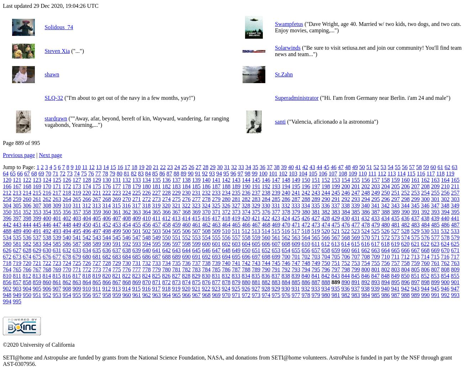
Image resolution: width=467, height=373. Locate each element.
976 (286, 295)
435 (395, 218)
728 (106, 263)
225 (136, 193)
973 (256, 295)
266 (87, 199)
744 (266, 263)
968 (206, 295)
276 (186, 199)
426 (305, 218)
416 (206, 218)
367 (176, 212)
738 (206, 263)
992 (445, 295)
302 (445, 199)
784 (206, 269)
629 (37, 250)
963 (156, 295)
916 (146, 289)
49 (355, 167)
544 (106, 237)
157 (375, 180)
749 (316, 263)
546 (126, 237)
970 (226, 295)
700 (286, 257)
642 (166, 250)
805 (415, 269)
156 (365, 180)
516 (285, 231)
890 (345, 282)
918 (166, 289)
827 (176, 276)
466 (246, 225)
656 (306, 250)
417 (216, 218)
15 (113, 167)
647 (216, 250)
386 (365, 212)
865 (96, 282)
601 (216, 244)
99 (255, 174)
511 (236, 231)
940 (385, 289)
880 (246, 282)
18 (134, 167)
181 (156, 186)
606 (266, 244)
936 (345, 289)
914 (126, 289)
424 (285, 218)
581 (17, 244)
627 (17, 250)
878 (226, 282)
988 (405, 295)
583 (37, 244)
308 (47, 205)
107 (333, 174)
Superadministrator (297, 98)
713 (415, 257)
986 (385, 295)
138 (186, 180)
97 (240, 174)
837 (275, 276)
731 (136, 263)
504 (166, 231)
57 (412, 167)
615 (355, 244)
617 (375, 244)
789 (256, 269)
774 (106, 269)
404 (87, 218)
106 (323, 174)
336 (325, 205)
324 (206, 205)
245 (335, 193)
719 (17, 263)
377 (276, 212)
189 (236, 186)
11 (84, 167)
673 (17, 257)
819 (96, 276)
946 (445, 289)
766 (27, 269)
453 (116, 225)
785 (216, 269)
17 (127, 167)
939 (375, 289)
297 (395, 199)
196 (306, 186)
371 (216, 212)
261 (37, 199)
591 (116, 244)
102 (283, 174)
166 (7, 186)
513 (255, 231)
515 (275, 231)
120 (7, 180)
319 (156, 205)
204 (385, 186)
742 (246, 263)
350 (7, 212)
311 (77, 205)
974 (266, 295)
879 (236, 282)
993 (455, 295)
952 (47, 295)
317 (136, 205)
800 (365, 269)
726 (87, 263)
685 (136, 257)
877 (216, 282)
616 (365, 244)
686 (146, 257)
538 (47, 237)
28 (205, 167)
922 (206, 289)
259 (17, 199)
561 (276, 237)
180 (146, 186)
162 (425, 180)
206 (405, 186)
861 (57, 282)
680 (87, 257)
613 (335, 244)
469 (276, 225)
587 (77, 244)
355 (57, 212)
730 (126, 263)
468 (266, 225)
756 (385, 263)
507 (196, 231)
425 (295, 218)
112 (382, 174)
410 (146, 218)
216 (47, 193)
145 (256, 180)
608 (286, 244)
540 (67, 237)
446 (47, 225)
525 (375, 231)
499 (116, 231)
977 (296, 295)
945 (435, 289)
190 (246, 186)
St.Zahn (284, 74)
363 (136, 212)
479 (375, 225)
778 (146, 269)
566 (326, 237)
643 (176, 250)
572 (385, 237)
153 (335, 180)
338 (345, 205)
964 (166, 295)
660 (345, 250)
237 (256, 193)
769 (57, 269)
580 (7, 244)
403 (77, 218)
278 (206, 199)
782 (186, 269)
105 (313, 174)
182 (166, 186)
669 (435, 250)
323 (196, 205)
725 (77, 263)
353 (37, 212)
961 (136, 295)
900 (445, 282)
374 (246, 212)
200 (345, 186)
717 (455, 257)
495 (77, 231)
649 (236, 250)
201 (355, 186)
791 (276, 269)
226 (146, 193)
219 (77, 193)
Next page (50, 155)
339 (355, 205)
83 (141, 174)
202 (365, 186)
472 (306, 225)
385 (355, 212)
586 (67, 244)
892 (365, 282)
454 (126, 225)
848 (385, 276)
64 (6, 174)
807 (435, 269)
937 (355, 289)
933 (315, 289)
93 (212, 174)
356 (67, 212)
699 (276, 257)
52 (376, 167)
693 (216, 257)
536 (27, 237)
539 (57, 237)
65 (13, 174)
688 (166, 257)
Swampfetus (289, 24)
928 (265, 289)
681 (96, 257)
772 (87, 269)
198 (326, 186)
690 (186, 257)
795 (316, 269)
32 (234, 167)
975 (276, 295)
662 (365, 250)
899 (435, 282)
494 (67, 231)
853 (435, 276)
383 (335, 212)
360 (106, 212)
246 (345, 193)
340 (365, 205)
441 (455, 218)
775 (116, 269)
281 (236, 199)
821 (116, 276)
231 (196, 193)
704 (326, 257)
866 (106, 282)
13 (99, 167)
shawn (52, 74)
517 (295, 231)
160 (405, 180)
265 (77, 199)
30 (220, 167)
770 (67, 269)
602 (226, 244)
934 (325, 289)
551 (176, 237)
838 (285, 276)
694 (226, 257)
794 (306, 269)
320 (166, 205)
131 (116, 180)
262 (47, 199)
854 (445, 276)
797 (335, 269)
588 (87, 244)
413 (176, 218)
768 (47, 269)
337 (335, 205)
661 (355, 250)
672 (7, 257)
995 (17, 301)
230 (186, 193)
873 (176, 282)
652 (266, 250)
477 (355, 225)
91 (198, 174)
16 (120, 167)
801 (375, 269)
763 (455, 263)
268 (106, 199)
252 (405, 193)
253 (415, 193)
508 (206, 231)
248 (365, 193)
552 (186, 237)
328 (246, 205)
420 (246, 218)
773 (96, 269)
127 (77, 180)
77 (98, 174)
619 (395, 244)
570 (365, 237)
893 (375, 282)
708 (365, 257)
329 (255, 205)
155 (355, 180)
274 (166, 199)
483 (415, 225)
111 (372, 174)
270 (126, 199)
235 (236, 193)
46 (333, 167)
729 (116, 263)
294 (365, 199)
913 (116, 289)
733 (156, 263)
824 (146, 276)
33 (241, 167)
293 (355, 199)
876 (206, 282)
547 (136, 237)
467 (256, 225)
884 (286, 282)
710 (385, 257)
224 (126, 193)
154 (345, 180)
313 (96, 205)
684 (126, 257)
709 (375, 257)
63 (454, 167)
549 (156, 237)
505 (176, 231)
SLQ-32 (54, 98)
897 (415, 282)
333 (295, 205)
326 (226, 205)
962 (146, 295)
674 (27, 257)
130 (106, 180)
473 (316, 225)
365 (156, 212)
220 (87, 193)
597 (176, 244)
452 (106, 225)
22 (163, 167)
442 (7, 225)
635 (96, 250)
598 (186, 244)
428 (325, 218)
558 (246, 237)
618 (385, 244)
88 (176, 174)
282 (246, 199)
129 (96, 180)
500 (126, 231)
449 (77, 225)
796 (326, 269)
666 (405, 250)
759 (415, 263)
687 (156, 257)
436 (405, 218)
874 (186, 282)
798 (345, 269)
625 (455, 244)
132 (126, 180)
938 (365, 289)
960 (126, 295)
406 (106, 218)
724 (67, 263)
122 (27, 180)
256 (445, 193)
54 (390, 167)
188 (226, 186)
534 (7, 237)
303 (455, 199)
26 (191, 167)
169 (37, 186)
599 (196, 244)
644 (186, 250)
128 (87, 180)
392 (425, 212)
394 (445, 212)
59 (426, 167)
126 (67, 180)
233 (216, 193)
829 (196, 276)
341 (375, 205)
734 (166, 263)
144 (246, 180)
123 (37, 180)
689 (176, 257)
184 (186, 186)
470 (286, 225)
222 (106, 193)
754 (365, 263)
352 (27, 212)
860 (47, 282)
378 (286, 212)
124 (47, 180)
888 (326, 282)
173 (77, 186)
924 (226, 289)
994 (7, 301)
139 (196, 180)
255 (435, 193)
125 (57, 180)
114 (401, 174)
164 (445, 180)
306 (27, 205)
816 (66, 276)
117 (430, 174)
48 (348, 167)
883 (276, 282)
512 (246, 231)
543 (96, 237)
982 (345, 295)
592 (126, 244)
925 (236, 289)
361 (116, 212)
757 (395, 263)
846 (365, 276)
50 (362, 167)
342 (385, 205)
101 (273, 174)
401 (57, 218)
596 (166, 244)
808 (445, 269)
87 (169, 174)
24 (177, 167)
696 (246, 257)
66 (20, 174)
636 (106, 250)
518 (305, 231)
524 (365, 231)
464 (226, 225)
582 (27, 244)
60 (433, 167)
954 (67, 295)
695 (236, 257)
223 (116, 193)
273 (156, 199)
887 (316, 282)
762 (445, 263)
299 (415, 199)
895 (395, 282)
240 (286, 193)
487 (455, 225)
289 (316, 199)
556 (226, 237)
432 (365, 218)
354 (47, 212)
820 (106, 276)
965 (176, 295)
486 (445, 225)
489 (17, 231)
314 (106, 205)
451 (96, 225)
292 (345, 199)
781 (176, 269)
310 (67, 205)
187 (216, 186)
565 (316, 237)
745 (276, 263)
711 (395, 257)
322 (186, 205)
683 (116, 257)
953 (57, 295)
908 (67, 289)
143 (236, 180)
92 (205, 174)
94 (219, 174)
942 (405, 289)
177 (116, 186)
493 (57, 231)
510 (226, 231)
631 (57, 250)
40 (291, 167)
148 (286, 180)
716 (445, 257)
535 (17, 237)
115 (411, 174)
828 (186, 276)
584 (47, 244)
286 (286, 199)
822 (126, 276)
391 (415, 212)
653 (276, 250)
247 (355, 193)
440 (445, 218)
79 (112, 174)
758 (405, 263)
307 (37, 205)
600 (206, 244)
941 (395, 289)
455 (136, 225)
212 (7, 193)
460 (186, 225)
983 (355, 295)
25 (184, 167)
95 (226, 174)
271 (136, 199)
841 (315, 276)
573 (395, 237)
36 (262, 167)
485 (435, 225)
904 (27, 289)
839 (295, 276)
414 (186, 218)
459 (176, 225)
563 (296, 237)
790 (266, 269)
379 (296, 212)
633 (77, 250)
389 (395, 212)
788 (246, 269)
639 (136, 250)
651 (256, 250)
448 (67, 225)
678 (67, 257)
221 (96, 193)
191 (256, 186)
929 (275, 289)
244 (326, 193)
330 (265, 205)
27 (198, 167)
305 (17, 205)
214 (27, 193)
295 (375, 199)
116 (421, 174)
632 (67, 250)
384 (345, 212)
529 (415, 231)
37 (269, 167)
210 (445, 186)
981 (335, 295)
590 (106, 244)
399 (37, 218)
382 (326, 212)
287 (296, 199)
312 (86, 205)
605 (256, 244)
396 (7, 218)
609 (296, 244)
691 (196, 257)
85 (155, 174)
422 (265, 218)
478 (365, 225)
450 (87, 225)
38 (277, 167)
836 (265, 276)
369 (196, 212)
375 (256, 212)
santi (280, 122)
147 (276, 180)
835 (255, 276)
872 (166, 282)
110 (363, 174)
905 (37, 289)
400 (47, 218)
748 (306, 263)
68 (34, 174)
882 (266, 282)
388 (385, 212)
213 (17, 193)
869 (136, 282)
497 (96, 231)
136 (166, 180)
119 (450, 174)
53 (383, 167)
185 (196, 186)
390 (405, 212)
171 (57, 186)
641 (156, 250)
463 (216, 225)
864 (87, 282)
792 (286, 269)
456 (146, 225)
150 (306, 180)
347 (435, 205)
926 (246, 289)
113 (392, 174)
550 (166, 237)
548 (146, 237)
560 (266, 237)
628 (27, 250)
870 (146, 282)
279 (216, 199)
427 (315, 218)
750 (326, 263)
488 (7, 231)
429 (335, 218)
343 (395, 205)
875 (196, 282)
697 (256, 257)
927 (255, 289)
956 (87, 295)
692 (206, 257)
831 (216, 276)
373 (236, 212)
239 (276, 193)
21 (156, 167)
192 (266, 186)
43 (312, 167)
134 (146, 180)
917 (156, 289)
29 (213, 167)
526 (385, 231)
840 (305, 276)
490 (27, 231)
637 (116, 250)
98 (247, 174)
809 (455, 269)
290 (326, 199)
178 (126, 186)
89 (183, 174)
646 (206, 250)
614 (345, 244)
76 (91, 174)
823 (136, 276)
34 (248, 167)
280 (226, 199)
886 (306, 282)
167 (17, 186)
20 (149, 167)
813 (36, 276)
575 (415, 237)
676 (47, 257)
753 (355, 263)
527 (395, 231)
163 (435, 180)
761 (435, 263)
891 (355, 282)
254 (425, 193)
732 (146, 263)
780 (166, 269)
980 (326, 295)
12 (92, 167)
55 (397, 167)
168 (27, 186)
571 (375, 237)
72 (62, 174)
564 (306, 237)
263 (57, 199)
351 (17, 212)
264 (67, 199)
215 (37, 193)
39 (284, 167)
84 (148, 174)
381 (316, 212)
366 (166, 212)
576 (425, 237)
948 (7, 295)
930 (285, 289)
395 (455, 212)
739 (216, 263)
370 (206, 212)
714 (425, 257)
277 (196, 199)
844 (345, 276)
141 (216, 180)
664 (385, 250)
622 (425, 244)
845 (355, 276)
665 (395, 250)
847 (375, 276)
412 (166, 218)
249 (375, 193)
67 (27, 174)
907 (57, 289)
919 (176, 289)
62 (447, 167)
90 (190, 174)
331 (275, 205)
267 (96, 199)
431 (355, 218)
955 (77, 295)
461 (196, 225)
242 (306, 193)
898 (425, 282)
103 (293, 174)
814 (46, 276)
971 (236, 295)
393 (435, 212)
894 (385, 282)
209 (435, 186)
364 (146, 212)
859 (37, 282)
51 (369, 167)
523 (355, 231)
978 (306, 295)
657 (316, 250)
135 (156, 180)
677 (57, 257)
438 (425, 218)
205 (395, 186)
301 (435, 199)
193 (276, 186)
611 (316, 244)
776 (126, 269)
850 (405, 276)
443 (17, 225)
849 (395, 276)
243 (316, 193)
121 (17, 180)
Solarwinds (288, 48)
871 (156, 282)
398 (27, 218)
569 (355, 237)
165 (455, 180)
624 (445, 244)
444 (27, 225)
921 (196, 289)
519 (315, 231)
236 (246, 193)
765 (17, 269)
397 (17, 218)
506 (186, 231)
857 (17, 282)
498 (106, 231)
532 (445, 231)
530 (425, 231)
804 (405, 269)
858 (27, 282)
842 (325, 276)
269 (116, 199)
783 (196, 269)
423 (275, 218)
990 (425, 295)
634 (87, 250)
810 (7, 276)
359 (96, 212)
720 (27, 263)
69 (41, 174)
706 (345, 257)
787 (236, 269)
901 (455, 282)
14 (106, 167)
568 (345, 237)
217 (57, 193)
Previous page (19, 155)
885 (296, 282)
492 (47, 231)
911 (96, 289)
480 (385, 225)
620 (405, 244)
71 (55, 174)
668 (425, 250)
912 (106, 289)
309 (57, 205)
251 (395, 193)
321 (176, 205)
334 (305, 205)
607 (276, 244)
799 (355, 269)
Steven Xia (57, 51)
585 (57, 244)
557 (236, 237)
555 (216, 237)
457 (156, 225)
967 (196, 295)
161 (415, 180)
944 (425, 289)
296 (385, 199)
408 (126, 218)
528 (405, 231)
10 (78, 167)
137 (176, 180)
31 (227, 167)
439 (435, 218)
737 (196, 263)
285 (276, 199)
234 (226, 193)
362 (126, 212)
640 (146, 250)
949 (17, 295)
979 (316, 295)
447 (57, 225)
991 (435, 295)
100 (263, 174)
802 (385, 269)
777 (136, 269)
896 (405, 282)
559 (256, 237)
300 (425, 199)
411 (156, 218)
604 (246, 244)
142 (226, 180)
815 (56, 276)
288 (306, 199)
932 (305, 289)
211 (455, 186)
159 (395, 180)
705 (335, 257)
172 (67, 186)
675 (37, 257)
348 (445, 205)
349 (455, 205)
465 (236, 225)
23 (170, 167)
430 (345, 218)
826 (166, 276)
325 (216, 205)
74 (77, 174)
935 (335, 289)
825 (156, 276)
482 (405, 225)
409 (136, 218)
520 (325, 231)
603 (236, 244)
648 (226, 250)
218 (67, 193)
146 (266, 180)
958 (106, 295)
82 (134, 174)
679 (77, 257)
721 (37, 263)
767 (37, 269)
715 (435, 257)
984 (365, 295)
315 (116, 205)
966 (186, 295)
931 (295, 289)
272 (146, 199)
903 (17, 289)
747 (296, 263)
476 (345, 225)
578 (445, 237)
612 (325, 244)
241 (296, 193)
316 (126, 205)
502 (146, 231)
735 (176, 263)
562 (286, 237)
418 (226, 218)
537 (37, 237)
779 (156, 269)
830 (206, 276)
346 (425, 205)
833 (236, 276)
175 (96, 186)
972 (246, 295)
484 (425, 225)
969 (216, 295)
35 (255, 167)
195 (296, 186)
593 (136, 244)
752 (345, 263)
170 (47, 186)
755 (375, 263)
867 (116, 282)
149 (296, 180)
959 (116, 295)
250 (385, 193)
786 (226, 269)
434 (385, 218)
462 (206, 225)
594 (146, 244)
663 (375, 250)
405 (96, 218)
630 (47, 250)
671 (455, 250)
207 (415, 186)
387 (375, 212)
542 (87, 237)
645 (196, 250)
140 (206, 180)
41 (298, 167)
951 (37, 295)
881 (256, 282)
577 (435, 237)
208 (425, 186)
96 (233, 174)
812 (26, 276)
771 (77, 269)
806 (425, 269)
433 (375, 218)
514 (265, 231)
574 (405, 237)
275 (176, 199)
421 (255, 218)
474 (326, 225)
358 (87, 212)
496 (87, 231)
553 (196, 237)
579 (455, 237)
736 (186, 263)
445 (37, 225)
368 (186, 212)
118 (440, 174)
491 (37, 231)
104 (303, 174)
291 (335, 199)
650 (246, 250)
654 (286, 250)
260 (27, 199)
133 (136, 180)
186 (206, 186)
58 (419, 167)
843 (335, 276)
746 (286, 263)
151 (316, 180)
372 (226, 212)
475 (335, 225)
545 (116, 237)
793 (296, 269)
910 (87, 289)
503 (156, 231)
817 (76, 276)
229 (176, 193)
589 (96, 244)
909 (77, 289)
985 (375, 295)
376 (266, 212)
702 (306, 257)
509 (216, 231)
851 (415, 276)
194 (286, 186)
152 (326, 180)
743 (256, 263)
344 (405, 205)
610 (306, 244)
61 (440, 167)
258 (7, 199)
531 (435, 231)
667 (415, 250)
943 (415, 289)
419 (236, 218)
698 (266, 257)
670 (445, 250)
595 (156, 244)
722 (47, 263)
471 (296, 225)
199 (335, 186)
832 (226, 276)
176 (106, 186)
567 (335, 237)
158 (385, 180)
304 (7, 205)
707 (355, 257)
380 (306, 212)
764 (7, 269)
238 (266, 193)
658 (326, 250)
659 (335, 250)
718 (7, 263)
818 (86, 276)
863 (77, 282)
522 (345, 231)
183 (176, 186)
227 (156, 193)
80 (119, 174)
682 (106, 257)
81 (126, 174)
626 (7, 250)
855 (455, 276)
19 (141, 167)
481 (395, 225)
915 (136, 289)
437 (415, 218)
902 (7, 289)
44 (319, 167)
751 (335, 263)
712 (405, 257)
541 (77, 237)
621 (415, 244)
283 (256, 199)
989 (415, 295)
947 (455, 289)
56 (405, 167)
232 (206, 193)
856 (7, 282)
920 (186, 289)
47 (341, 167)
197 (316, 186)
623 (435, 244)
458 (166, 225)
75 (84, 174)
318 (146, 205)
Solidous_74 (59, 27)
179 (136, 186)
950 (27, 295)
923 (216, 289)
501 (136, 231)
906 (47, 289)
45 (326, 167)
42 (305, 167)
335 (315, 205)
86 (162, 174)
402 (67, 218)
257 (455, 193)
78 (105, 174)
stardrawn (56, 118)
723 (57, 263)
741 (236, 263)
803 (395, 269)
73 (70, 174)
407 (116, 218)
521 (335, 231)
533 (455, 231)
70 (48, 174)
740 (226, 263)
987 (395, 295)
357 (77, 212)
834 (246, 276)
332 (285, 205)
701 (296, 257)
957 (96, 295)
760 (425, 263)
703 (316, 257)
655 (296, 250)
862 (67, 282)
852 (425, 276)
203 (375, 186)
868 (126, 282)
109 (353, 174)
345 (415, 205)
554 (206, 237)
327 (236, 205)
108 (343, 174)
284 (266, 199)
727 (96, 263)
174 (87, 186)
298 (405, 199)
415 (196, 218)
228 (166, 193)
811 (17, 276)
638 (126, 250)
